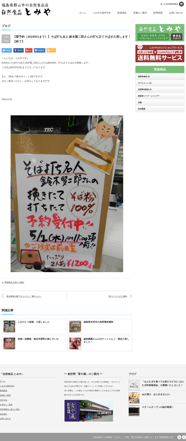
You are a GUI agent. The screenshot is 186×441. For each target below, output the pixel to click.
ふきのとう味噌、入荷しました (34, 322)
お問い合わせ (176, 12)
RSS (179, 437)
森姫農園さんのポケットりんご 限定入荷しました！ (106, 340)
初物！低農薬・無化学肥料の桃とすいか (38, 339)
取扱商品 (122, 12)
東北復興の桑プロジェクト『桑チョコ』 (24, 296)
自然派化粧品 (145, 89)
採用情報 (158, 12)
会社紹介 (3, 414)
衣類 (140, 102)
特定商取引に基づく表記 (10, 409)
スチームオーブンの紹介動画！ (158, 407)
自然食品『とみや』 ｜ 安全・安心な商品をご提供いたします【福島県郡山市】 (139, 437)
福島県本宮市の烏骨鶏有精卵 (98, 322)
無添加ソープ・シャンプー (149, 96)
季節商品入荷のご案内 (14, 282)
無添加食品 (144, 76)
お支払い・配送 (6, 405)
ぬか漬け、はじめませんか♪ (156, 394)
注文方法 (3, 400)
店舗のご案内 (140, 12)
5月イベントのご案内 (117, 296)
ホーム (82, 12)
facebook (184, 437)
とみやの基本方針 (102, 12)
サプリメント (145, 83)
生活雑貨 (141, 109)
